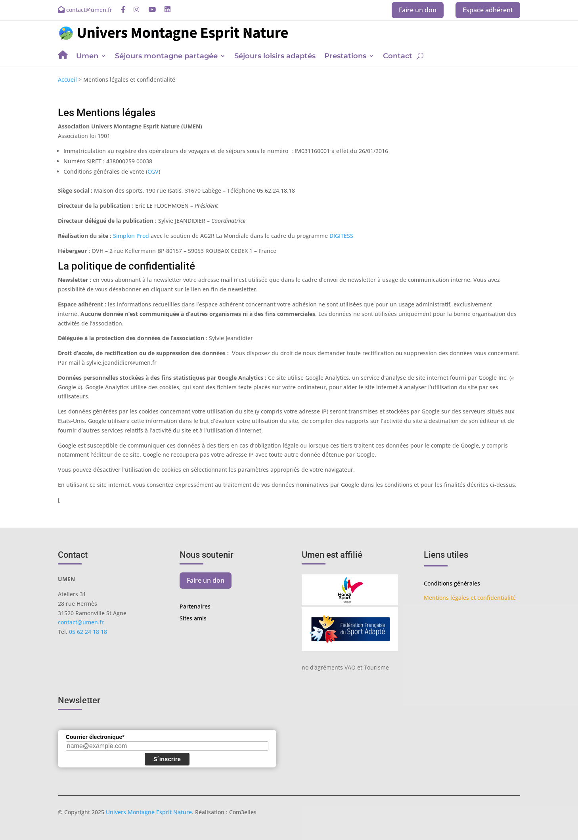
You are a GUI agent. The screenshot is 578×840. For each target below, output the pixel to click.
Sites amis (193, 619)
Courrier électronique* (95, 737)
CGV (153, 171)
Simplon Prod (131, 235)
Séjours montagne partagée (166, 56)
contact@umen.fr (81, 622)
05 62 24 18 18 (88, 631)
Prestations (345, 56)
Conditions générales (452, 583)
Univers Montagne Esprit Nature (149, 812)
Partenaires (195, 607)
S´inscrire (167, 759)
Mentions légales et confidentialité (470, 597)
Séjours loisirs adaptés (275, 56)
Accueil (67, 79)
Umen (87, 56)
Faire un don (417, 10)
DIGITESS (341, 235)
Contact (397, 56)
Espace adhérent (488, 10)
